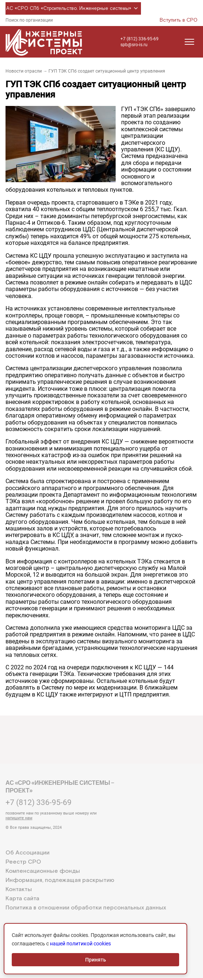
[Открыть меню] (189, 42)
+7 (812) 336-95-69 (139, 38)
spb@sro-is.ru (134, 44)
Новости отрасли (24, 71)
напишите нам (19, 818)
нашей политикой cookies (80, 943)
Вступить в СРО (178, 20)
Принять (95, 960)
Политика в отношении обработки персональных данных (86, 908)
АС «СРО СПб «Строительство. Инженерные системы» (73, 8)
